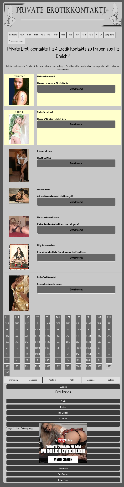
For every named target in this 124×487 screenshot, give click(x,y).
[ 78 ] (7, 360)
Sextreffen (63, 468)
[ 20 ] (88, 323)
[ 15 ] (37, 323)
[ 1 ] (6, 317)
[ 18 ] (68, 323)
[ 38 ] (47, 335)
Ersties (63, 407)
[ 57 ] (17, 348)
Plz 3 (49, 34)
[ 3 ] (27, 317)
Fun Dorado (63, 413)
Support (63, 387)
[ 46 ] (17, 341)
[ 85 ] (78, 360)
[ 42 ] (88, 335)
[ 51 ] (68, 341)
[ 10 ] (99, 317)
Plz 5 (63, 34)
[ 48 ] (37, 341)
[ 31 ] (88, 329)
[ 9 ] (88, 317)
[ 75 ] (88, 354)
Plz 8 (84, 34)
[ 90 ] (17, 366)
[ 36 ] (27, 335)
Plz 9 (91, 34)
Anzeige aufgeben (16, 40)
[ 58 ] (27, 348)
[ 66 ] (109, 348)
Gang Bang (109, 34)
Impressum (13, 379)
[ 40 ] (68, 335)
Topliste (110, 379)
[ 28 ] (58, 329)
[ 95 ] (68, 366)
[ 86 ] (88, 360)
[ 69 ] (27, 354)
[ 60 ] (47, 348)
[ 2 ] (17, 317)
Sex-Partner (63, 474)
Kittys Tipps (63, 480)
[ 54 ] (99, 341)
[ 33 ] (109, 329)
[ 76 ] (99, 354)
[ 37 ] (37, 335)
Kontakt (52, 379)
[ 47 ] (27, 341)
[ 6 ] (58, 317)
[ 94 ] (58, 366)
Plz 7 (77, 34)
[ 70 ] (37, 354)
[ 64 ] (88, 348)
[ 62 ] (68, 348)
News (22, 34)
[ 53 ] (88, 341)
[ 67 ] (7, 354)
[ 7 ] (68, 317)
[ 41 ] (78, 335)
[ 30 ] (78, 329)
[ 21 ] (99, 323)
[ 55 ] (109, 341)
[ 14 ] (27, 323)
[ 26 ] (37, 329)
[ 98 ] (99, 366)
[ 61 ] (58, 348)
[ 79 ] (17, 360)
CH (101, 34)
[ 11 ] (109, 317)
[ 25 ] (27, 329)
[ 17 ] (58, 323)
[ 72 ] (58, 354)
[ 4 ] (37, 317)
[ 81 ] (37, 360)
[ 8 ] (78, 317)
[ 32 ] (99, 329)
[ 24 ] (17, 329)
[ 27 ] (48, 329)
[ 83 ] (58, 360)
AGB (72, 379)
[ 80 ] (27, 360)
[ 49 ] (48, 341)
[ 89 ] (7, 366)
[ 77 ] (109, 354)
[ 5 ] (47, 317)
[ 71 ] (48, 354)
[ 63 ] (78, 348)
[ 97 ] (88, 366)
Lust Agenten (63, 451)
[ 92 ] (37, 366)
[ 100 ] (7, 373)
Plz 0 (29, 34)
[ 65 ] (99, 348)
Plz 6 (70, 34)
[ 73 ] (68, 354)
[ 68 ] (17, 354)
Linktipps (33, 379)
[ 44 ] (109, 335)
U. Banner (91, 379)
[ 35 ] (17, 335)
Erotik (63, 401)
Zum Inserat (76, 88)
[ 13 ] (17, 323)
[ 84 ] (68, 360)
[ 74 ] (78, 354)
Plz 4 (56, 34)
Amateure (63, 434)
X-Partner (63, 419)
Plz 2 (43, 34)
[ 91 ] (27, 366)
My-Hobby (63, 445)
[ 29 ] (68, 329)
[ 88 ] (109, 360)
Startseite (13, 34)
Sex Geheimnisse (63, 463)
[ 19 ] (78, 323)
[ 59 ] (37, 348)
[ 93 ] (47, 366)
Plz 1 (36, 34)
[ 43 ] (99, 335)
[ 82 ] (47, 360)
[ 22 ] (109, 323)
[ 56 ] (7, 348)
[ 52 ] (78, 341)
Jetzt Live (63, 457)
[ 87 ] (99, 360)
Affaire (63, 439)
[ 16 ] (48, 323)
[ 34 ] (7, 335)
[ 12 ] (7, 323)
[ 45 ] (7, 341)
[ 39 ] (58, 335)
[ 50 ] (58, 341)
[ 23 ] (7, 329)
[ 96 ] (78, 366)
